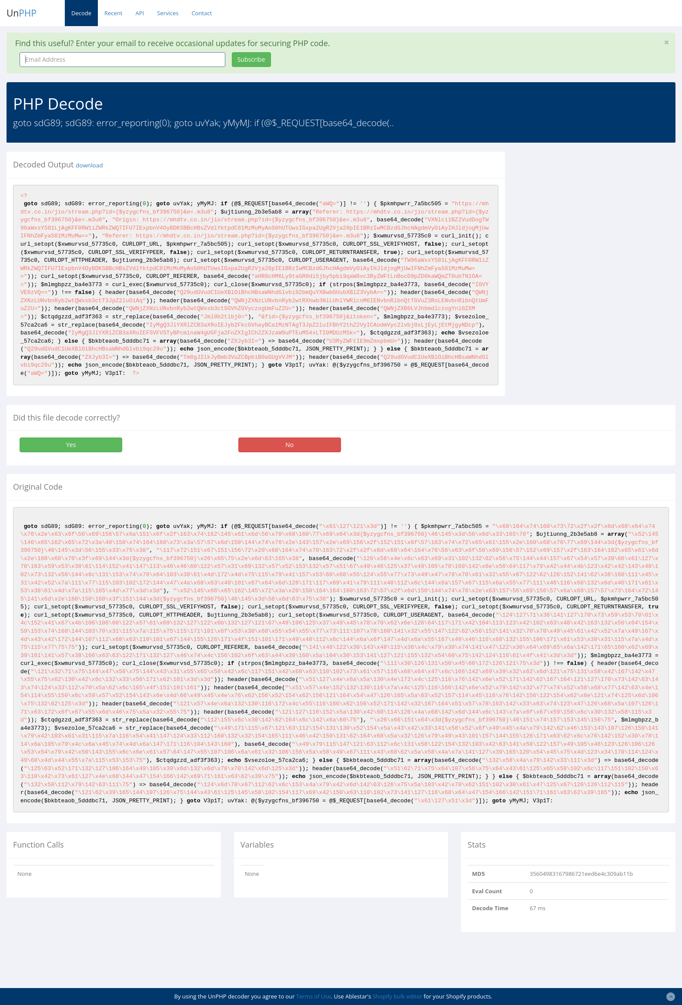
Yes (71, 445)
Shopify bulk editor (397, 996)
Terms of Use (313, 996)
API (139, 13)
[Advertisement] (591, 213)
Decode (81, 13)
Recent (113, 13)
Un (22, 13)
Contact (201, 13)
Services (167, 13)
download (89, 165)
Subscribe (251, 59)
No (289, 445)
